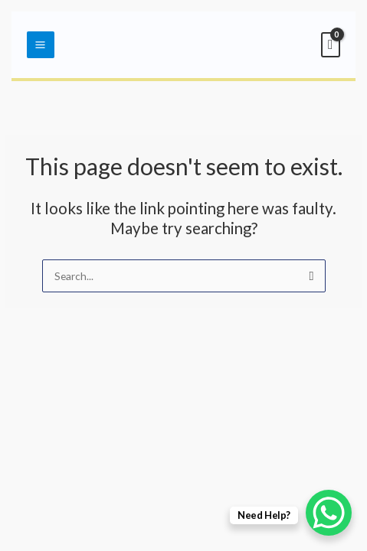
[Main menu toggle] (40, 45)
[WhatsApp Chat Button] (329, 513)
